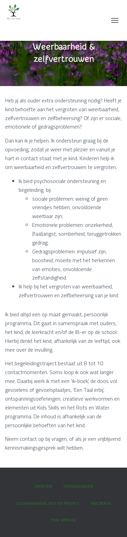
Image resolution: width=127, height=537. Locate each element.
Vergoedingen (78, 486)
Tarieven (43, 486)
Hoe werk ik (63, 520)
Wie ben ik (101, 503)
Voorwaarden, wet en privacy (48, 503)
